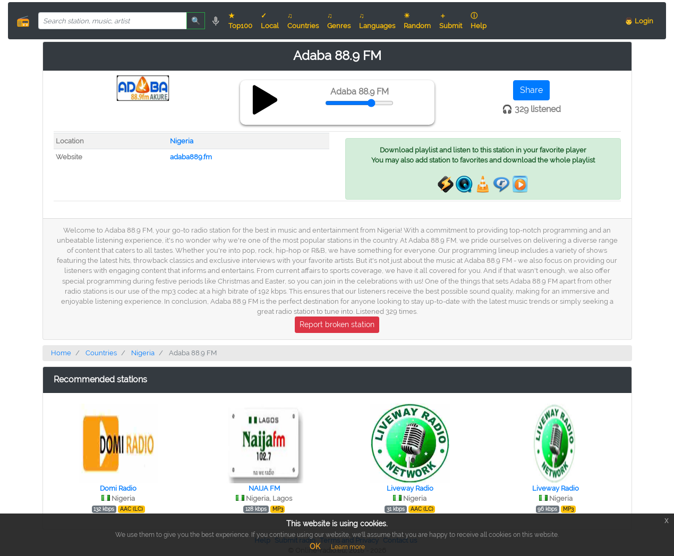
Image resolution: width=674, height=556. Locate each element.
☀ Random (417, 21)
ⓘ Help (479, 21)
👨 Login (639, 21)
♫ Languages (377, 21)
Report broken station (337, 324)
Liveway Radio (410, 488)
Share (531, 90)
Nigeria (181, 141)
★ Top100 (240, 21)
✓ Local (270, 21)
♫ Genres (339, 21)
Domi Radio (118, 488)
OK (315, 546)
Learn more (348, 547)
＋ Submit (450, 21)
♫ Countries (303, 21)
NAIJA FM (264, 488)
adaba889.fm (191, 157)
